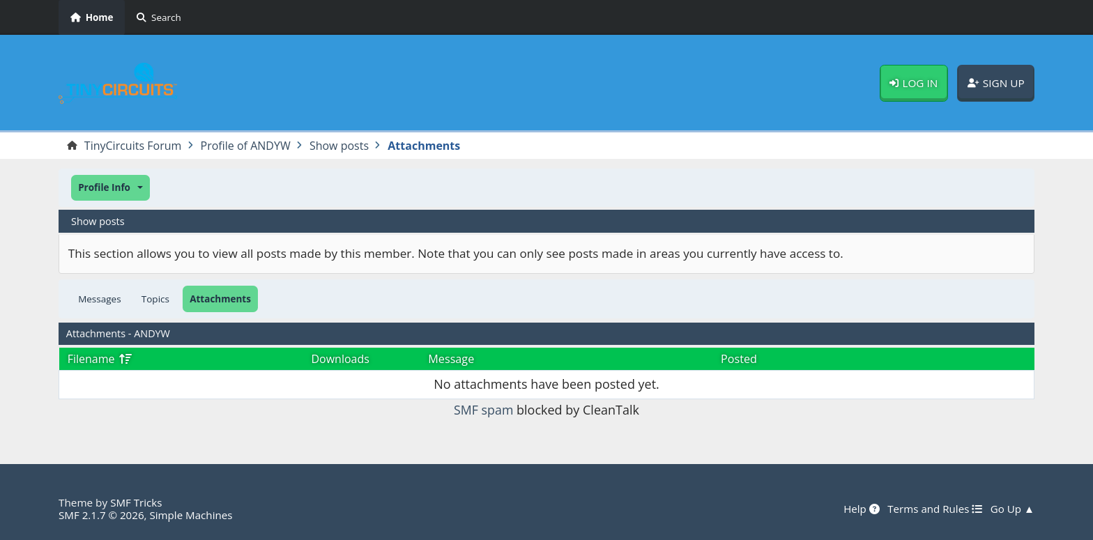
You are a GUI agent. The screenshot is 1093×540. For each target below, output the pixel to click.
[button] (110, 188)
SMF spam (484, 409)
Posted (739, 359)
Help (860, 508)
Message (451, 359)
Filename (100, 359)
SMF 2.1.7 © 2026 (102, 515)
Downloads (340, 359)
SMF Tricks (136, 502)
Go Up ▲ (1012, 508)
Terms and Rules (933, 508)
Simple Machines (192, 515)
